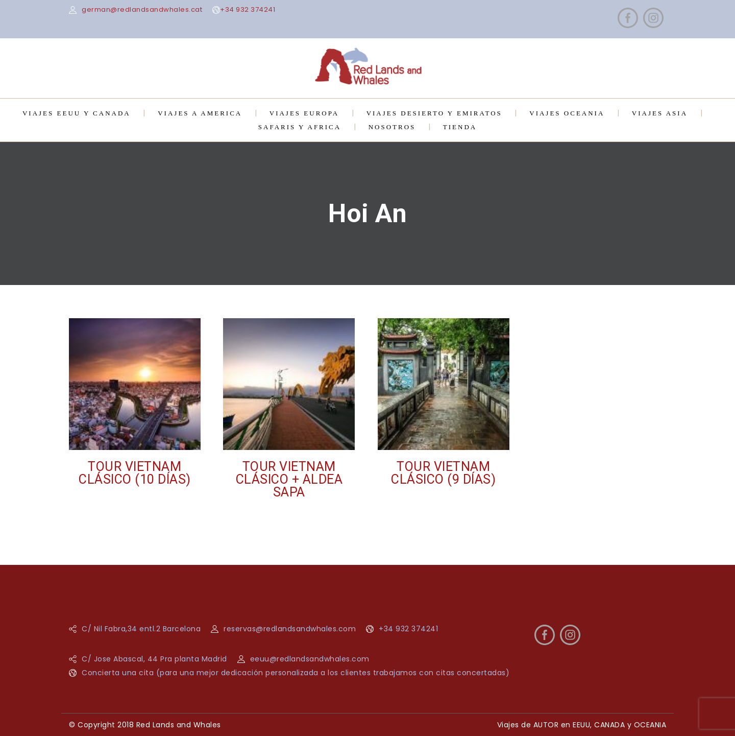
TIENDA (460, 127)
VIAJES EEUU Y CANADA (76, 113)
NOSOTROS (392, 127)
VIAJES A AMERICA (200, 113)
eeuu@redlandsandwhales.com (310, 659)
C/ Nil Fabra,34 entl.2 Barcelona (141, 629)
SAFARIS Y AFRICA (299, 127)
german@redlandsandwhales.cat (142, 9)
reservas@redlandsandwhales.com (290, 629)
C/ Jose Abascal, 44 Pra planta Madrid (154, 659)
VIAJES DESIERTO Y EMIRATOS (434, 113)
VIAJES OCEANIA (566, 113)
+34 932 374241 (247, 9)
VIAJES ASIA (660, 113)
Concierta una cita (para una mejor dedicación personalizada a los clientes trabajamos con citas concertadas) (295, 673)
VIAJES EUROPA (304, 113)
